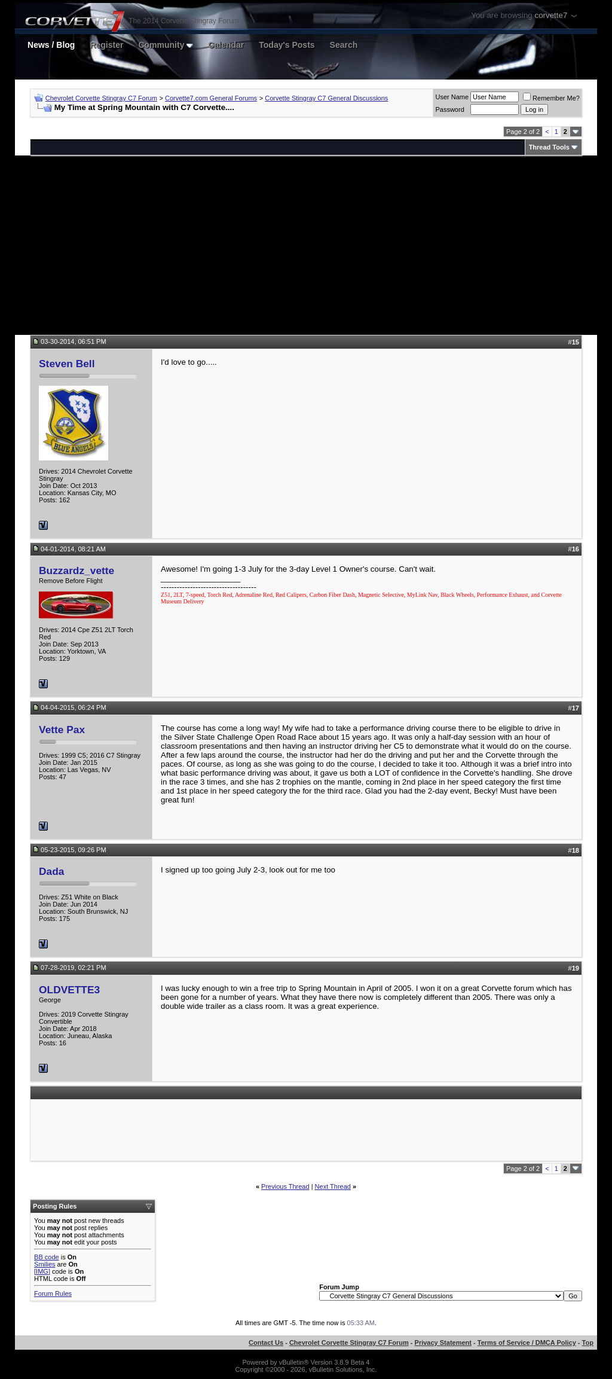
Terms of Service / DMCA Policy (527, 1342)
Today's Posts (286, 45)
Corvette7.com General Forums (211, 98)
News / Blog (51, 45)
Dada (51, 871)
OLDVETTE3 (69, 990)
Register (106, 45)
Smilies (44, 1264)
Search (344, 45)
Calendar (226, 45)
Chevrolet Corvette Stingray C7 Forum (101, 98)
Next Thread (333, 1186)
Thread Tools (549, 147)
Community (165, 45)
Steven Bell (66, 364)
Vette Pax (62, 730)
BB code (46, 1257)
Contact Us (266, 1342)
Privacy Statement (443, 1342)
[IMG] (42, 1271)
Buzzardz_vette (76, 570)
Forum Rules (53, 1293)
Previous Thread (285, 1186)
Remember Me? (551, 98)
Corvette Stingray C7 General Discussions (326, 98)
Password (449, 109)
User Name (452, 96)
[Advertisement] (306, 245)
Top (587, 1342)
